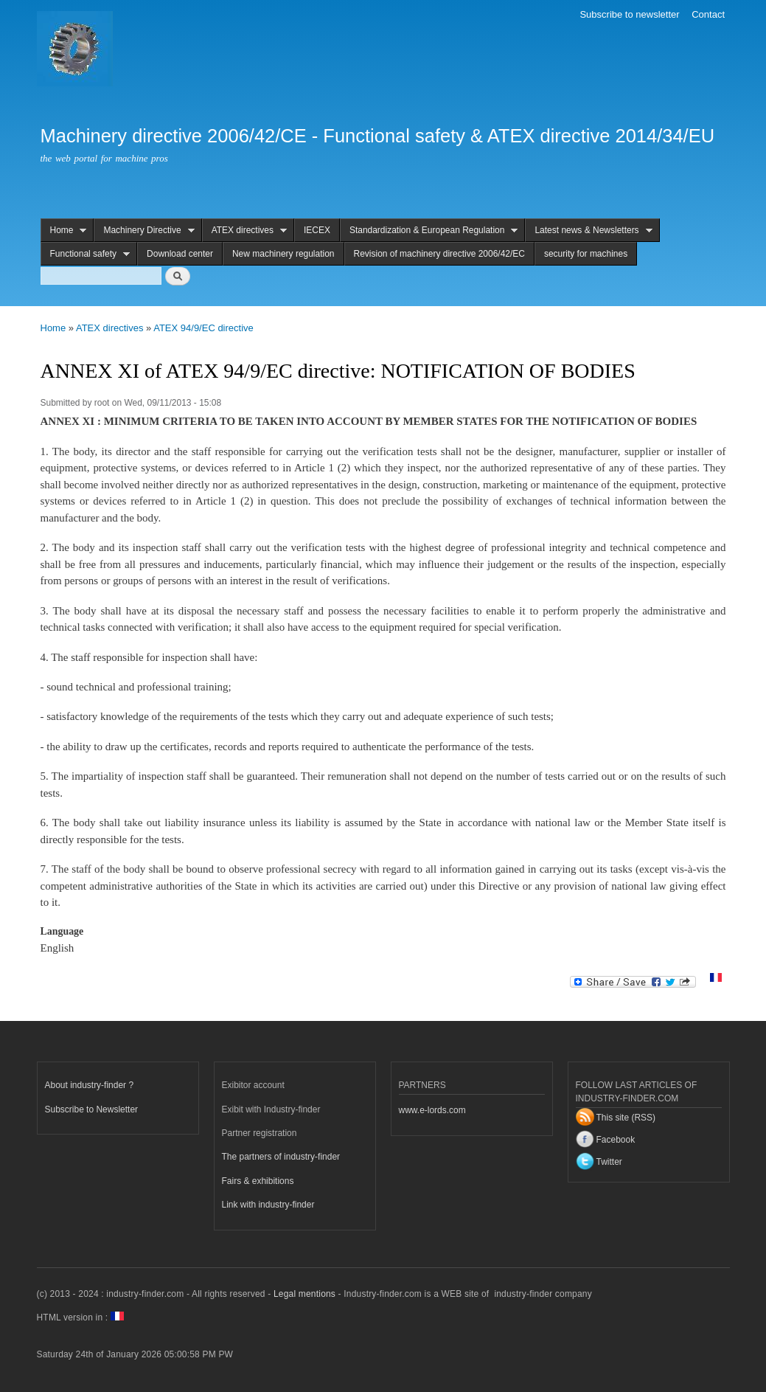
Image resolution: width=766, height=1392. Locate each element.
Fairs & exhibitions (258, 1181)
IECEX (317, 230)
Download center (180, 254)
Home (64, 230)
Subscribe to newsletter (629, 14)
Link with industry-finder (268, 1204)
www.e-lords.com (432, 1110)
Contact (708, 14)
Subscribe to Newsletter (92, 1109)
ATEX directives (244, 230)
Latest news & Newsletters (588, 230)
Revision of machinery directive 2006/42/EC (439, 254)
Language (62, 931)
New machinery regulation (283, 254)
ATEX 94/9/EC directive (203, 327)
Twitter (609, 1162)
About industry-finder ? (89, 1085)
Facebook (616, 1140)
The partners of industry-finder (281, 1157)
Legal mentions (304, 1294)
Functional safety (85, 254)
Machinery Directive (144, 230)
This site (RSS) (626, 1117)
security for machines (585, 254)
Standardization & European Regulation (429, 230)
